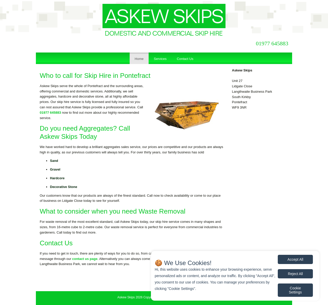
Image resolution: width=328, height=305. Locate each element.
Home (139, 59)
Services (160, 59)
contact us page (84, 259)
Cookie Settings (295, 290)
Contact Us (185, 59)
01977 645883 (272, 43)
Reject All (295, 274)
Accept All (295, 259)
